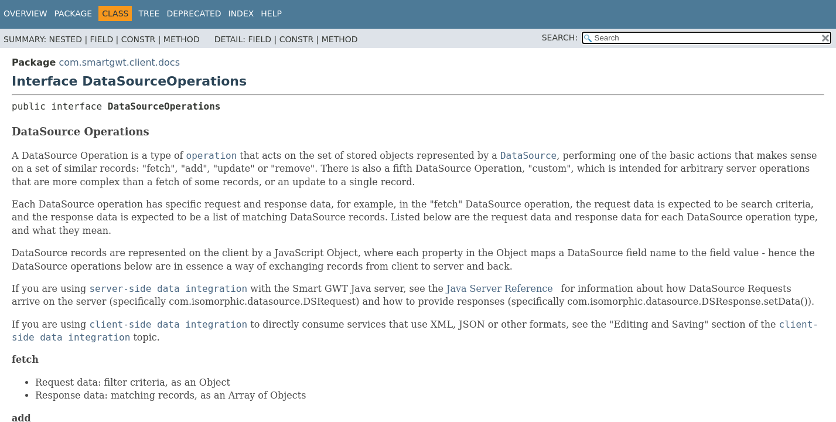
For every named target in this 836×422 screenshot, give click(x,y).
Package (73, 13)
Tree (148, 13)
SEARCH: (560, 37)
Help (271, 13)
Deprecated (193, 13)
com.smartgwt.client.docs (119, 62)
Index (241, 13)
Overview (25, 13)
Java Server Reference (499, 288)
